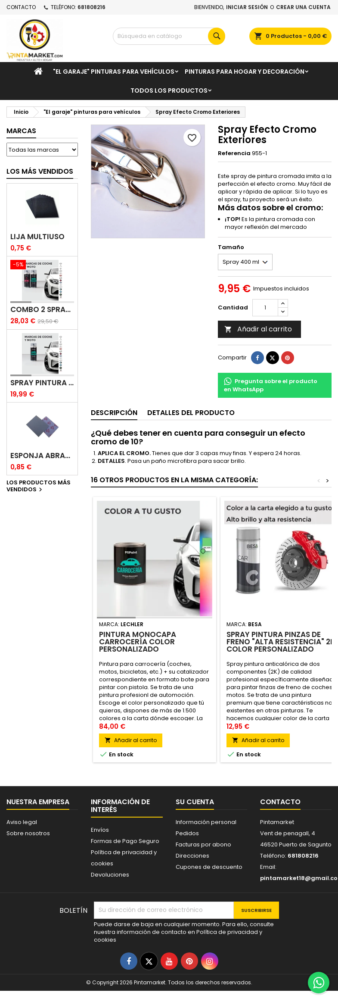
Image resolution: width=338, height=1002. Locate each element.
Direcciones (192, 856)
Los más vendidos (39, 171)
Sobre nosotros (28, 833)
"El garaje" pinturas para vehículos (113, 71)
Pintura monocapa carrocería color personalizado (137, 641)
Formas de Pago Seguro (125, 841)
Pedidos (187, 833)
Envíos (100, 830)
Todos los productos (169, 90)
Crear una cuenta (303, 7)
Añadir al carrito (258, 329)
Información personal (206, 822)
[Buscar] (169, 36)
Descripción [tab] (114, 413)
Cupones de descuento (209, 867)
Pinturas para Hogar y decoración (244, 71)
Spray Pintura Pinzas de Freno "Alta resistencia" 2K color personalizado (280, 641)
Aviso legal (21, 822)
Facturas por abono (203, 844)
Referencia (234, 153)
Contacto (21, 7)
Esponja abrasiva (42, 455)
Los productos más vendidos (38, 486)
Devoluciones (110, 875)
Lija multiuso (37, 236)
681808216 (91, 7)
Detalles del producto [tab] (191, 413)
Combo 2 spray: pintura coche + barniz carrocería (42, 309)
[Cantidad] (265, 307)
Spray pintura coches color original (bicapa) (42, 383)
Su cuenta (195, 802)
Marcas (21, 131)
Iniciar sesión (247, 7)
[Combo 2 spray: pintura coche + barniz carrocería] (42, 265)
